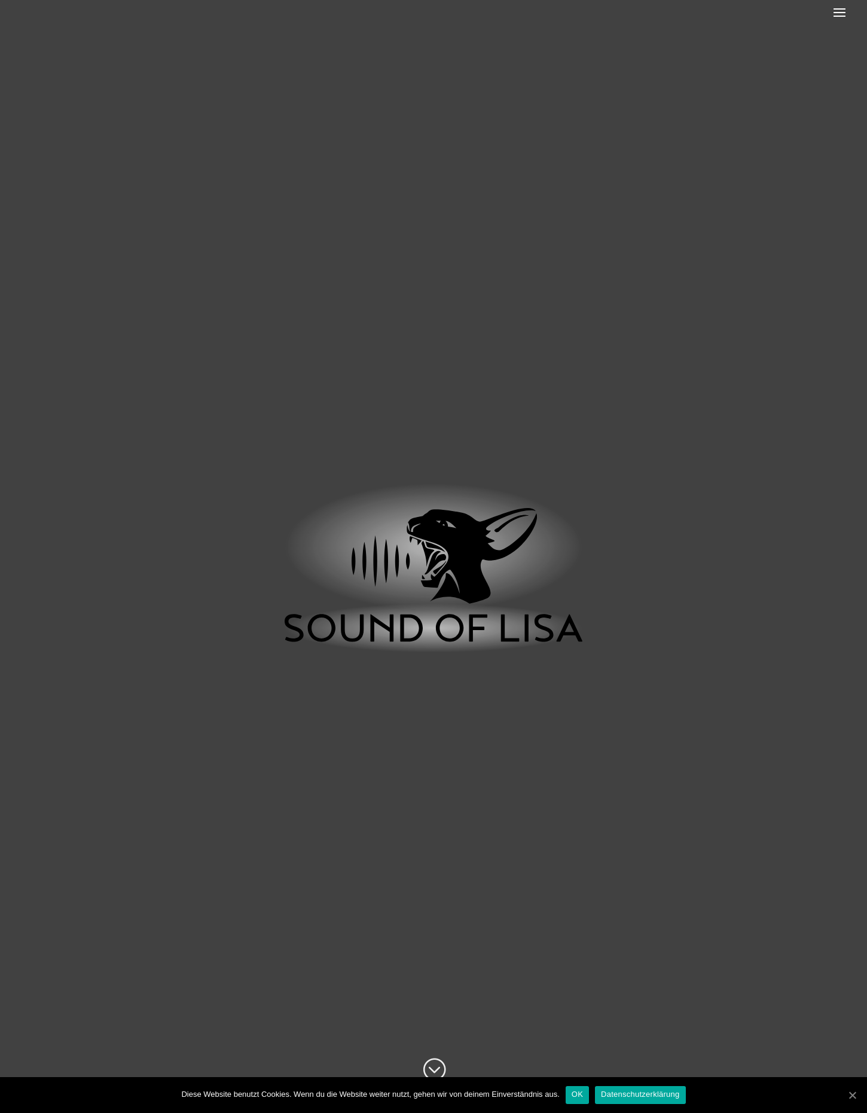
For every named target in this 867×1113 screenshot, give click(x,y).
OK (577, 1094)
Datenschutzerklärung (640, 1094)
